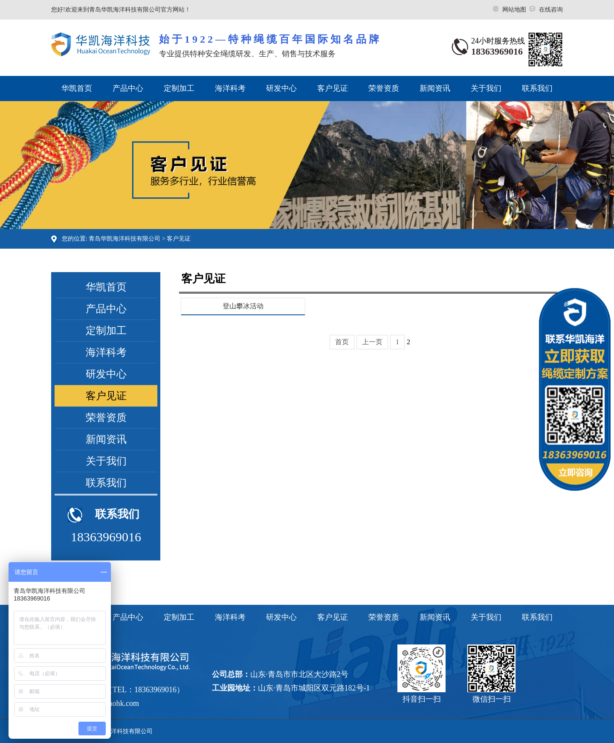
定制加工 (179, 88)
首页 (342, 341)
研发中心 (281, 88)
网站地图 (515, 9)
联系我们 (537, 88)
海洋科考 (230, 88)
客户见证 (332, 88)
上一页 (372, 341)
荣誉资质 (383, 88)
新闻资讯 (435, 88)
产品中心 (128, 88)
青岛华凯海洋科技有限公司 (124, 238)
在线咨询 (551, 9)
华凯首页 (76, 88)
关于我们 (486, 88)
